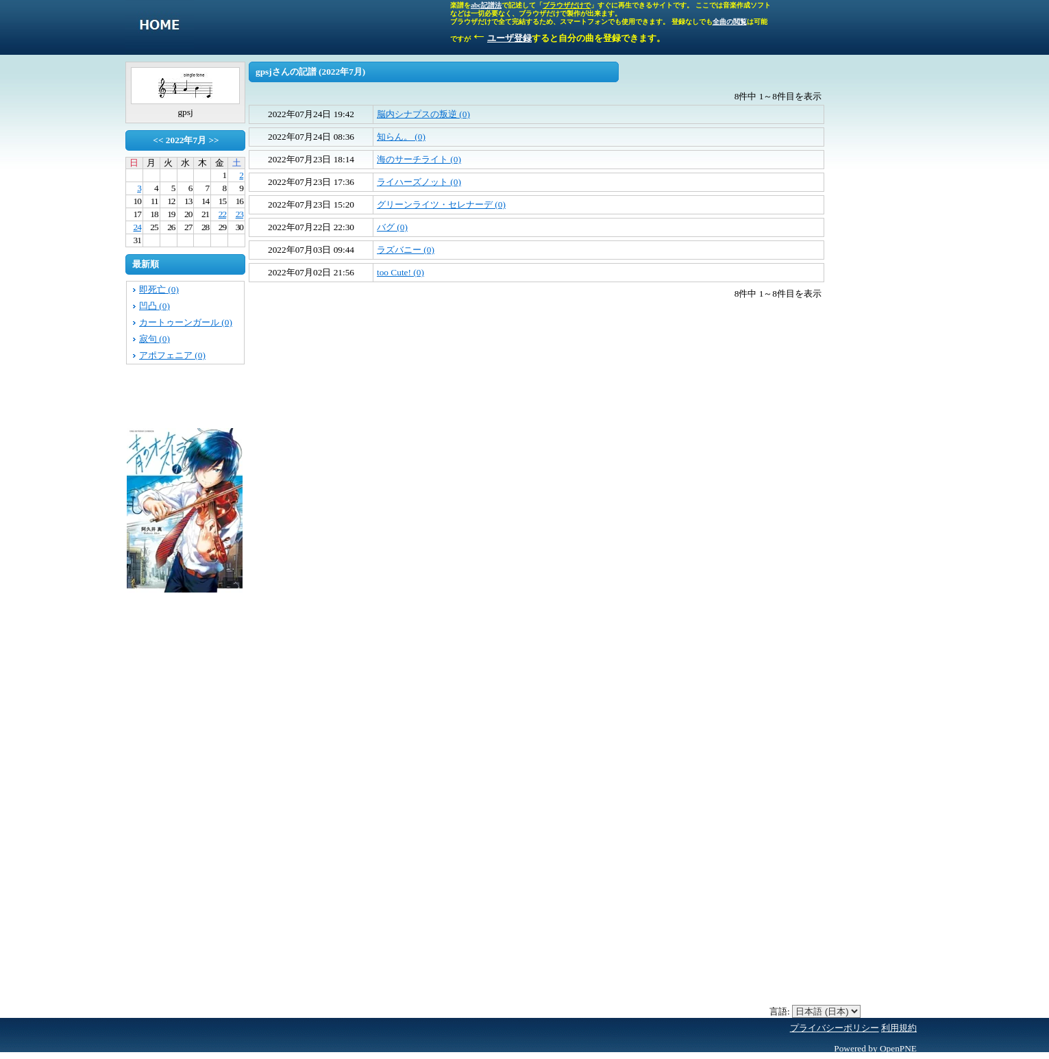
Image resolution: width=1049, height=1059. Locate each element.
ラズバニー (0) (405, 250)
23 (239, 214)
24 (137, 227)
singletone (159, 27)
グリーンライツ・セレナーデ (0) (441, 204)
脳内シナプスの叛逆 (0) (423, 114)
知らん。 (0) (401, 137)
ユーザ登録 (509, 38)
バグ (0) (392, 227)
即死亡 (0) (159, 289)
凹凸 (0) (154, 306)
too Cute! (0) (400, 272)
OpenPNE (898, 1048)
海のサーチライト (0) (419, 159)
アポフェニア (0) (172, 355)
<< (158, 140)
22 (222, 214)
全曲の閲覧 (730, 21)
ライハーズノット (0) (419, 182)
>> (213, 140)
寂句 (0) (154, 339)
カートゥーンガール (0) (185, 322)
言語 (778, 1011)
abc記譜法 (486, 5)
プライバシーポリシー (834, 1028)
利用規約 (899, 1028)
